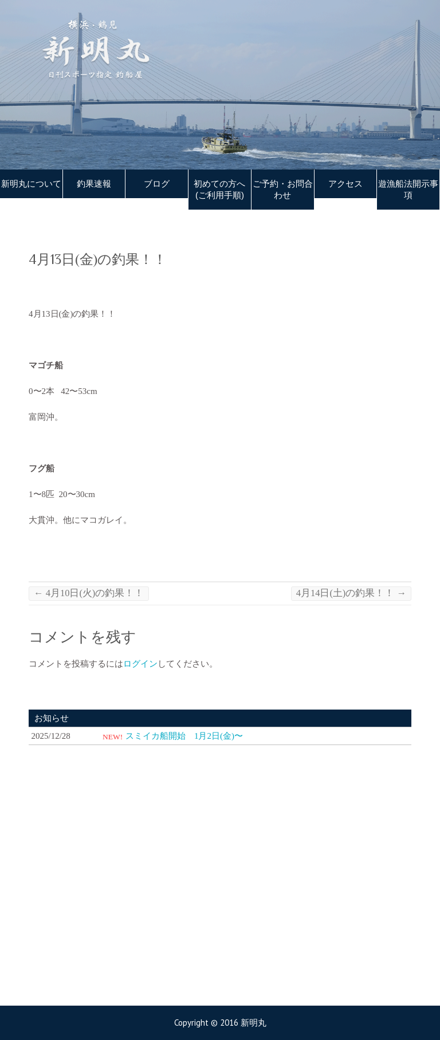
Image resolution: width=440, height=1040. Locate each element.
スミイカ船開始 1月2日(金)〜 (184, 735)
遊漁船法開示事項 (408, 189)
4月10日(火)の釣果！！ (89, 593)
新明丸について (31, 183)
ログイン (140, 663)
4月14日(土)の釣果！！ (351, 593)
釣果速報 (94, 183)
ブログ (157, 183)
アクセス (345, 183)
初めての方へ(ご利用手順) (219, 189)
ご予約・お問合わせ (283, 189)
